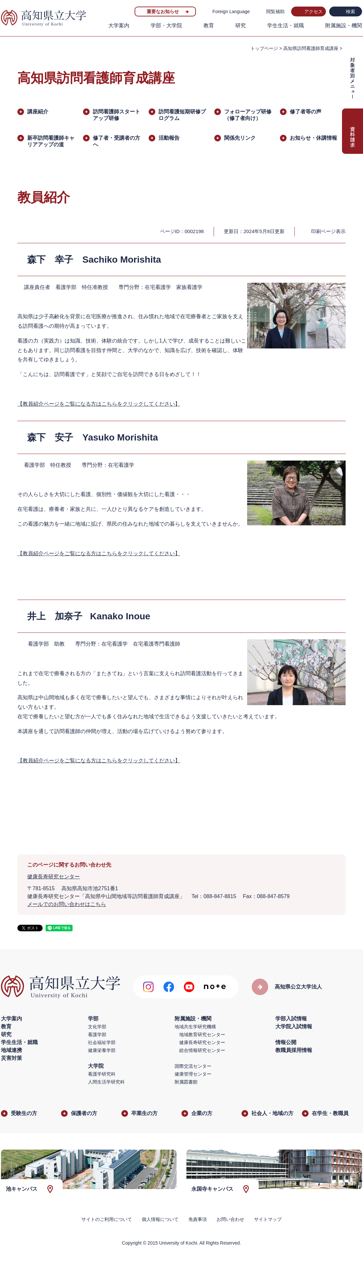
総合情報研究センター (202, 1050)
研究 (240, 25)
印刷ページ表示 (328, 231)
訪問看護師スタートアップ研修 (116, 115)
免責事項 (197, 1219)
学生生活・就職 (285, 25)
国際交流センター (193, 1066)
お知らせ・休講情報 (313, 138)
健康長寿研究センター (53, 876)
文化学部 (97, 1026)
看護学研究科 (102, 1074)
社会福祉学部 (102, 1042)
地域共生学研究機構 (195, 1026)
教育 (208, 25)
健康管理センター (193, 1074)
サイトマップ (268, 1219)
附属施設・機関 (343, 25)
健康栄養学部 (102, 1050)
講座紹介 (37, 111)
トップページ (264, 48)
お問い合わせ (230, 1219)
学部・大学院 (166, 25)
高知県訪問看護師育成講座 (310, 48)
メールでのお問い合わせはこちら (66, 904)
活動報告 (169, 138)
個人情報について (160, 1219)
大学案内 (118, 25)
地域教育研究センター (202, 1034)
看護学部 (97, 1034)
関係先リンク (240, 138)
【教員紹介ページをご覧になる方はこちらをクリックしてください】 (98, 404)
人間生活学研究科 (106, 1081)
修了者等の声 (305, 111)
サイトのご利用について (106, 1219)
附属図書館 (186, 1081)
